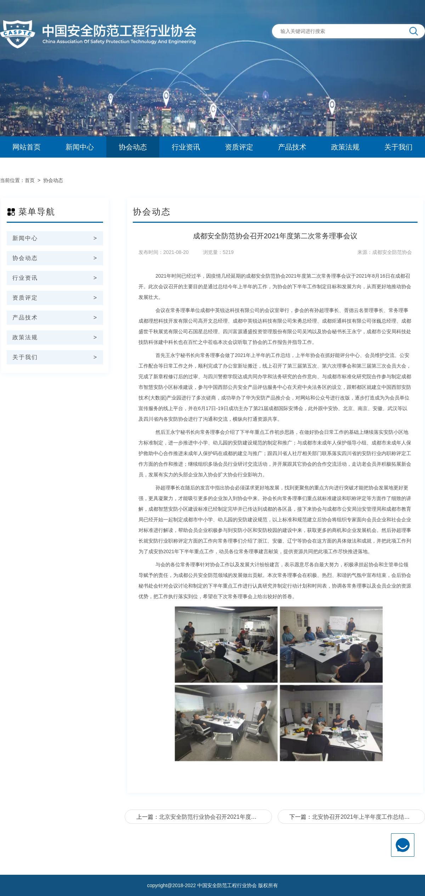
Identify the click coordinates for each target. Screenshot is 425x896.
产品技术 (292, 147)
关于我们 (398, 147)
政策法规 (345, 147)
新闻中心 (80, 147)
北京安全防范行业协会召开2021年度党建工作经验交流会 (230, 817)
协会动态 (133, 147)
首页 (30, 180)
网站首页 (26, 147)
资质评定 (239, 147)
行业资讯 (186, 147)
